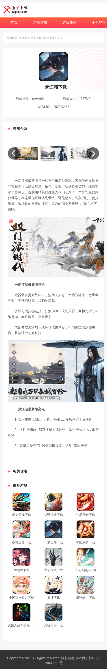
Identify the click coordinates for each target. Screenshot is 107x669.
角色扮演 (49, 37)
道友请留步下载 (85, 570)
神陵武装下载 (85, 542)
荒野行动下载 (53, 514)
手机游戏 (35, 37)
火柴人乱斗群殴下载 (22, 625)
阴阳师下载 (21, 570)
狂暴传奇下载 (85, 514)
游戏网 (80, 658)
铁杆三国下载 (21, 542)
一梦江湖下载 (53, 542)
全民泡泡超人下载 (21, 597)
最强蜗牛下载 (85, 597)
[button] (14, 153)
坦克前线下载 (21, 514)
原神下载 (53, 597)
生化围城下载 (53, 570)
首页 (25, 37)
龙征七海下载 (53, 625)
